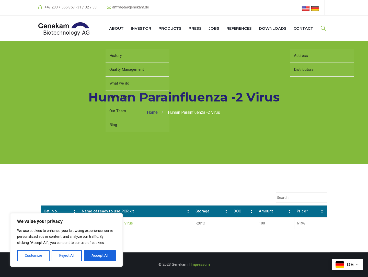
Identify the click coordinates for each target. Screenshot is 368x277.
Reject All (66, 255)
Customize (33, 255)
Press (195, 28)
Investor (141, 28)
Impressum (200, 264)
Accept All (99, 255)
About (116, 28)
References (239, 28)
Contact (303, 28)
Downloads (272, 28)
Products (169, 28)
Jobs (214, 28)
